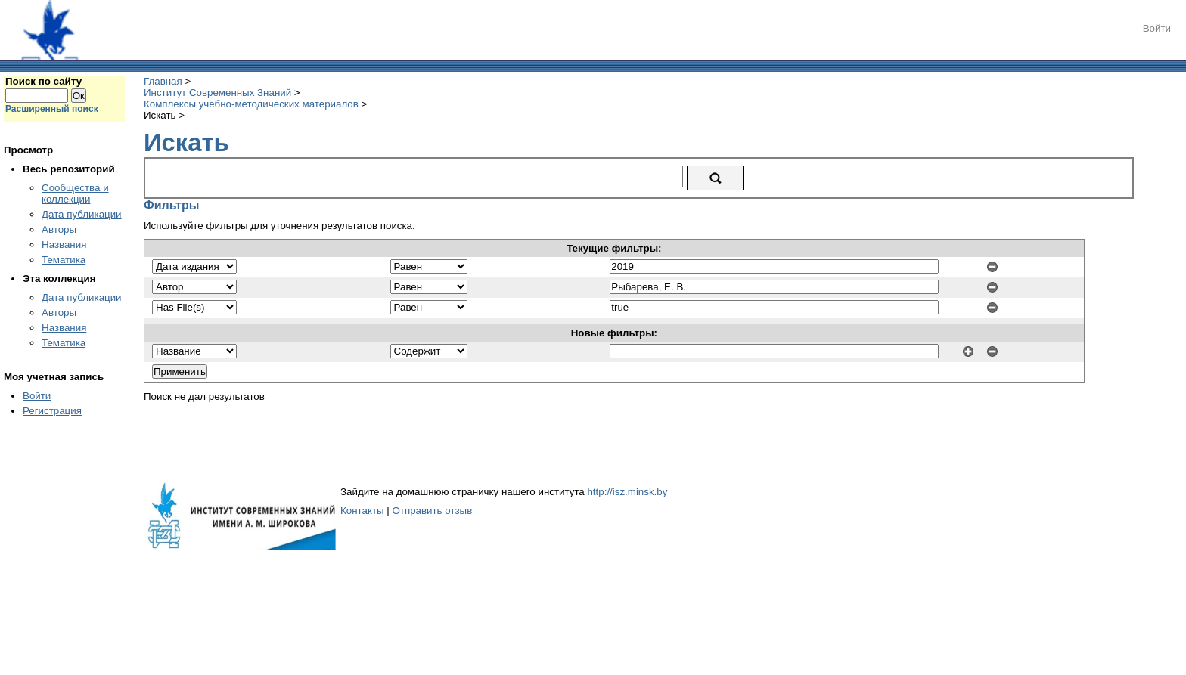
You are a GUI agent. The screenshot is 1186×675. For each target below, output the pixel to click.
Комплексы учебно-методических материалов (251, 104)
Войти (1157, 28)
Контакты (362, 510)
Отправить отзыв (432, 510)
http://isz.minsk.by (627, 491)
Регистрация (52, 410)
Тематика (63, 259)
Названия (64, 244)
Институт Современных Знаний (217, 92)
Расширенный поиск (51, 109)
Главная (163, 81)
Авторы (59, 229)
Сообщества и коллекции (75, 193)
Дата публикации (82, 214)
